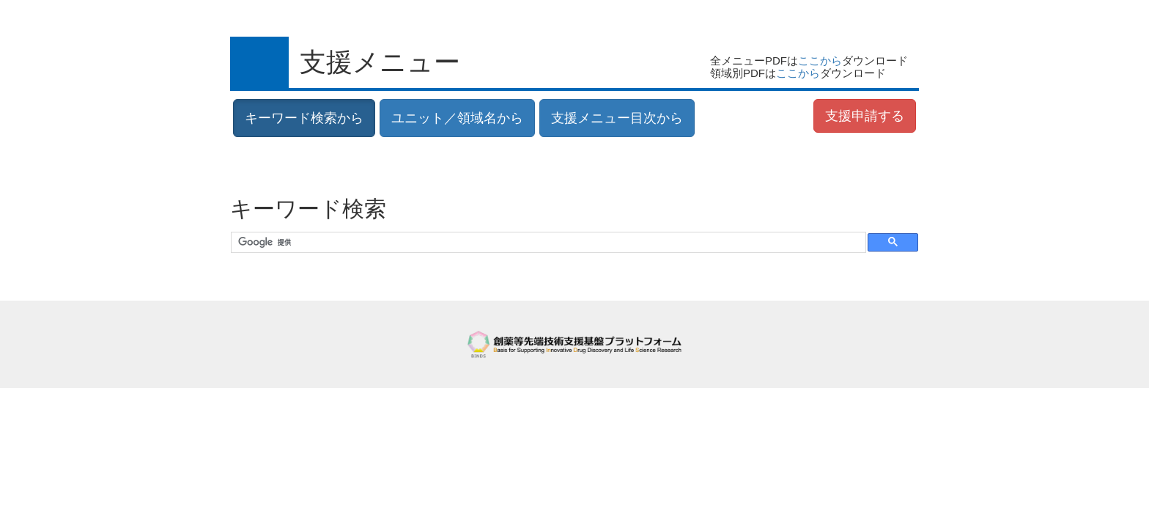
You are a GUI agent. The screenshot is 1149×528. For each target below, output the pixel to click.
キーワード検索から (304, 118)
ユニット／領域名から (457, 118)
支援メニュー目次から (617, 118)
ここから (820, 60)
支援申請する (864, 116)
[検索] (547, 242)
